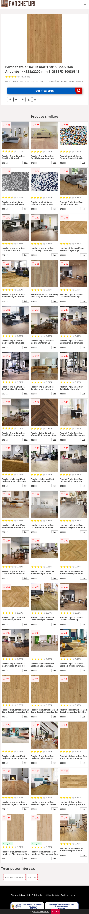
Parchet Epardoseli (14, 877)
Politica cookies (69, 895)
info (25, 162)
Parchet (32, 877)
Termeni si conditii (20, 895)
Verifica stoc (58, 91)
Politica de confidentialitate (45, 895)
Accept (55, 911)
